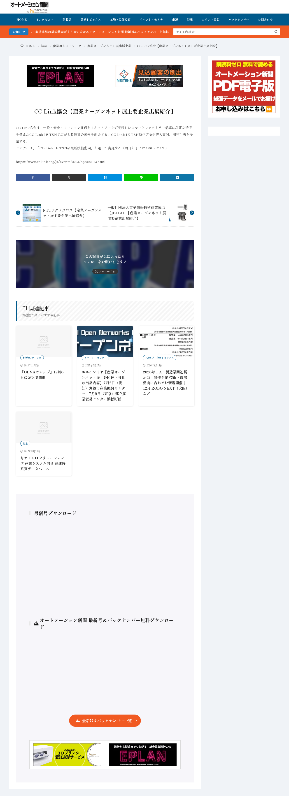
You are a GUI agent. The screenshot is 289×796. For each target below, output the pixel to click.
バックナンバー (238, 19)
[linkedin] (177, 177)
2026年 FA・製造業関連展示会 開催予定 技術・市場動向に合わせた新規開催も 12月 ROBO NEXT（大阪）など (166, 382)
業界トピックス (90, 19)
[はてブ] (105, 177)
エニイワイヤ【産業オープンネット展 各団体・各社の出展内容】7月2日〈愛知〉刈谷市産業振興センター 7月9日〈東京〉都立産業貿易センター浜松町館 (104, 385)
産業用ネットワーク (67, 46)
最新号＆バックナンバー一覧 (107, 720)
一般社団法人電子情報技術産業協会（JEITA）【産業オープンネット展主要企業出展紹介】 (136, 213)
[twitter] (69, 177)
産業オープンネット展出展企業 (109, 46)
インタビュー (45, 19)
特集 (190, 19)
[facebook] (33, 177)
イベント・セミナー (95, 357)
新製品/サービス (32, 357)
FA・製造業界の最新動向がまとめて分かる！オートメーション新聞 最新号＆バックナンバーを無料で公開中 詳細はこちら (127, 32)
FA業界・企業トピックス (159, 357)
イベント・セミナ (151, 19)
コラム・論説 (210, 19)
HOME (21, 19)
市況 (175, 19)
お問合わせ (265, 19)
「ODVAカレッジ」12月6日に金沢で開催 (42, 374)
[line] (141, 177)
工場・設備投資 (120, 19)
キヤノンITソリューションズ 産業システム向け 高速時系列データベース (42, 463)
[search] (276, 32)
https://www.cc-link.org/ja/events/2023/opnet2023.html (60, 161)
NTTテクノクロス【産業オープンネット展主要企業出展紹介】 (72, 212)
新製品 (67, 19)
